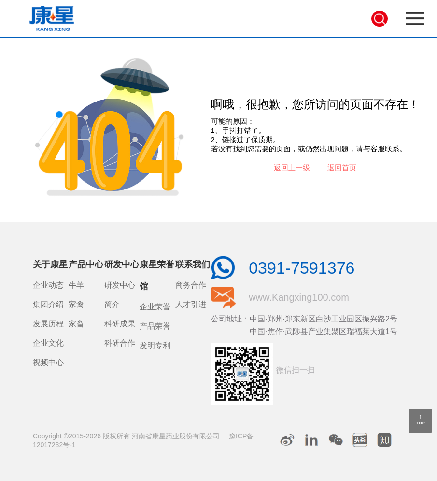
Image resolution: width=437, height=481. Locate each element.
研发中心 (121, 264)
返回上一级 (292, 168)
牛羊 (76, 285)
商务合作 (190, 285)
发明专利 (155, 345)
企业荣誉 (155, 307)
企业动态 (48, 285)
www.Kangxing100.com (299, 297)
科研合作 (119, 343)
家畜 (76, 324)
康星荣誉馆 (157, 275)
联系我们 (192, 264)
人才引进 (190, 304)
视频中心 (48, 362)
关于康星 (50, 264)
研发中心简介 (119, 294)
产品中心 (86, 264)
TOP (420, 423)
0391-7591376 (301, 268)
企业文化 (48, 343)
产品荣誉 (155, 326)
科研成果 (119, 324)
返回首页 (341, 168)
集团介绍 (48, 304)
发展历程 (48, 324)
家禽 (76, 304)
